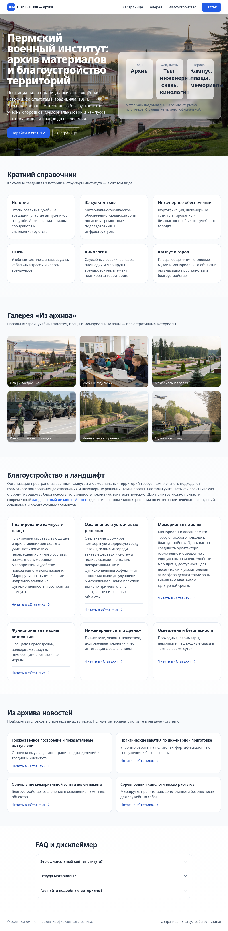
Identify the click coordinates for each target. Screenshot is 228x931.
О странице (133, 7)
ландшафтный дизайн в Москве (59, 499)
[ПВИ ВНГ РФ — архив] (30, 7)
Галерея (155, 7)
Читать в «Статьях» (31, 604)
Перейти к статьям (28, 132)
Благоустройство (181, 7)
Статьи (211, 7)
